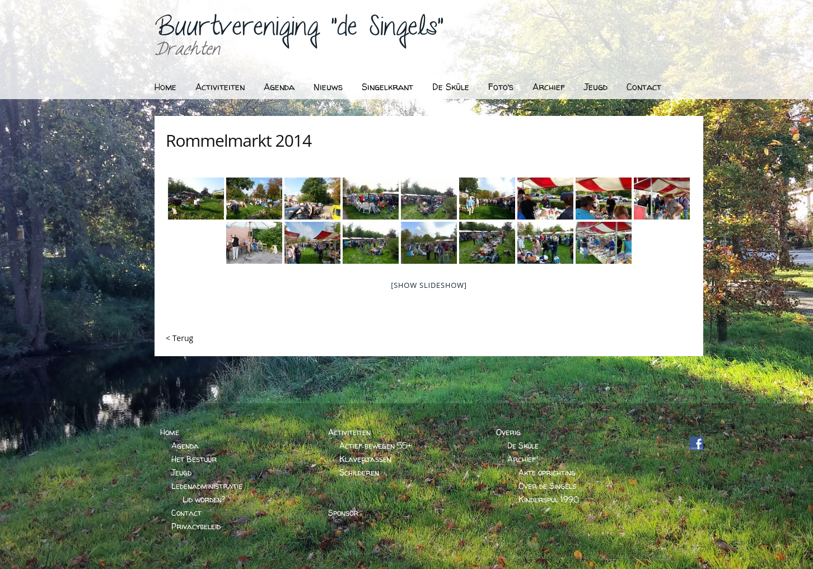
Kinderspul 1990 (548, 499)
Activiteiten (220, 87)
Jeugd (596, 87)
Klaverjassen (365, 459)
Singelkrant (387, 87)
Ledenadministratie (206, 486)
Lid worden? (204, 499)
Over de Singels (547, 486)
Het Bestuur (194, 459)
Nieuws (328, 87)
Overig (508, 432)
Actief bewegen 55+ (375, 445)
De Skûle (450, 87)
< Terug (179, 338)
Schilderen (359, 472)
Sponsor (343, 512)
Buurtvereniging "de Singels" (299, 31)
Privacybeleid (196, 526)
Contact (644, 87)
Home (165, 87)
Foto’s (500, 87)
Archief (548, 87)
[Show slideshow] (429, 285)
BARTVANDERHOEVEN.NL (635, 557)
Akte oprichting (547, 472)
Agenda (279, 87)
